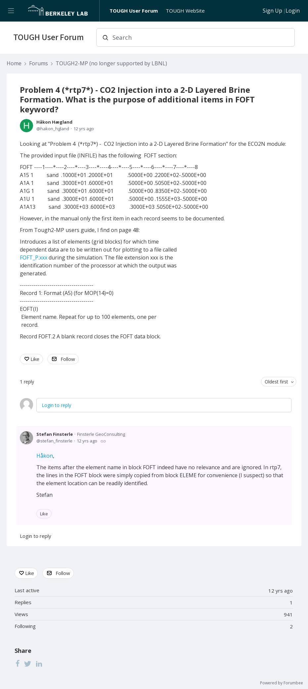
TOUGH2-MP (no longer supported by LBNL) (111, 63)
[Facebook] (18, 663)
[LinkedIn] (39, 663)
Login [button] (293, 11)
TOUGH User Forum (134, 11)
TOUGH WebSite (185, 11)
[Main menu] (10, 10)
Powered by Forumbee (281, 683)
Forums (38, 63)
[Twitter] (28, 663)
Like (34, 359)
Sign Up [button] (272, 11)
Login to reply (56, 405)
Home (14, 63)
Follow (68, 359)
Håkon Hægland (54, 122)
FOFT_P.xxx (33, 257)
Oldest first (276, 381)
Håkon (44, 455)
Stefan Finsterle (54, 434)
